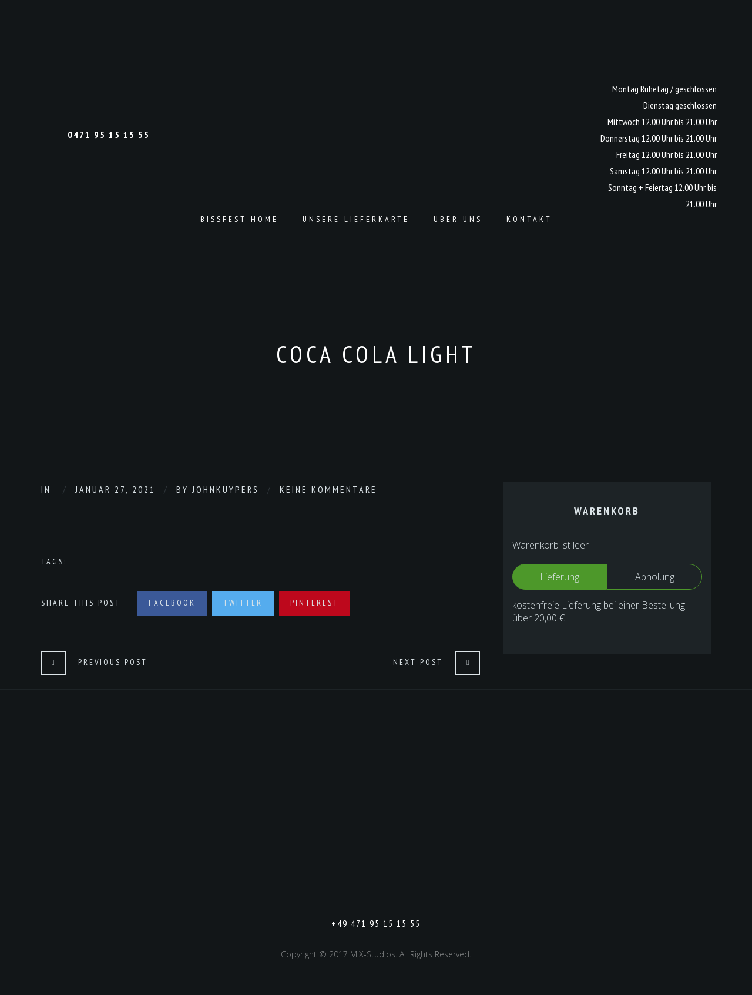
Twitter (243, 602)
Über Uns (458, 219)
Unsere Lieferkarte (356, 219)
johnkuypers (225, 489)
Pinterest (314, 602)
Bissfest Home (239, 219)
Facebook (172, 602)
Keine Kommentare (328, 489)
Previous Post (112, 662)
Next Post (418, 662)
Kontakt (529, 219)
